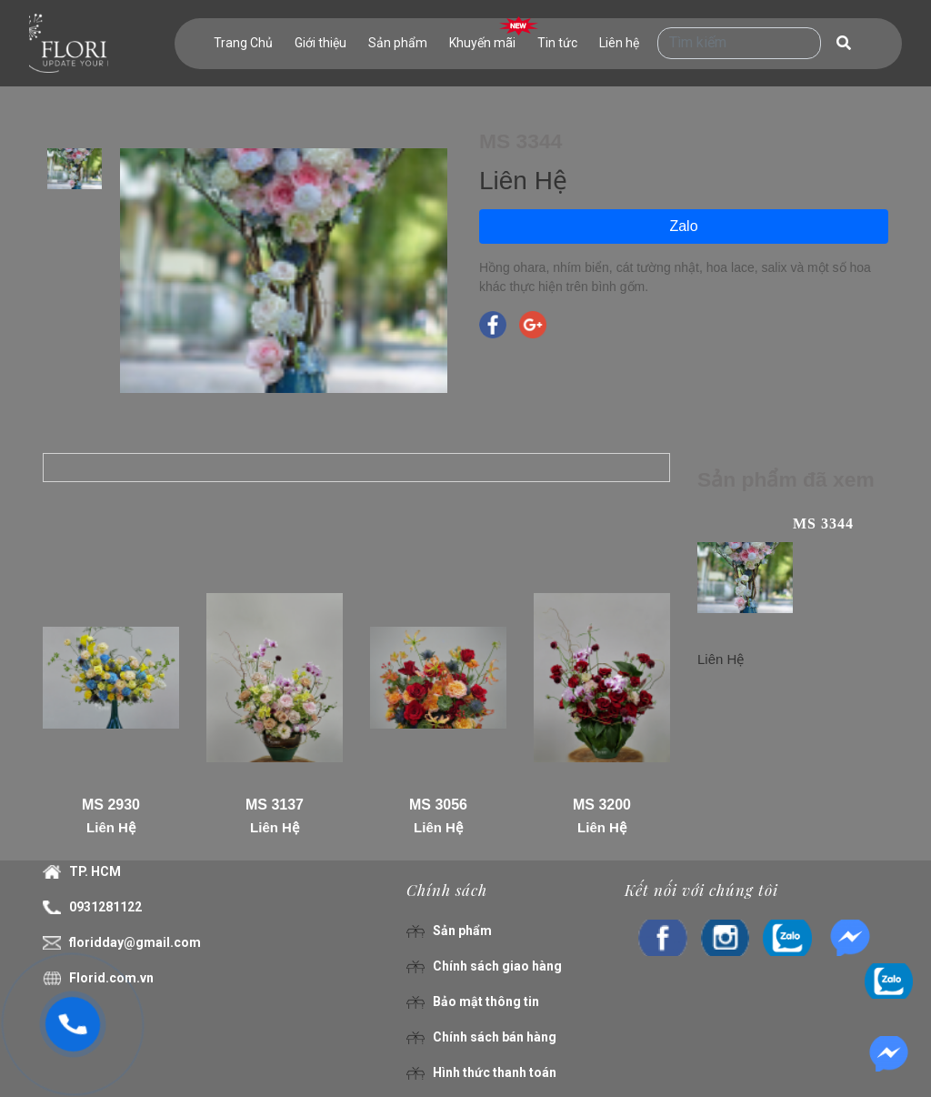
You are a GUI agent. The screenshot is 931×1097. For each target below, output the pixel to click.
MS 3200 (602, 804)
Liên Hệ (110, 827)
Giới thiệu (320, 42)
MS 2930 (111, 804)
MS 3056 (438, 804)
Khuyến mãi (482, 42)
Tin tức (557, 42)
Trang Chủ (243, 42)
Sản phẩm (397, 42)
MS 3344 (823, 523)
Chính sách (446, 890)
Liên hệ (619, 42)
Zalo (683, 226)
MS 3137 (274, 804)
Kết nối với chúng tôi (701, 890)
